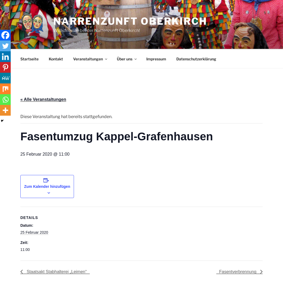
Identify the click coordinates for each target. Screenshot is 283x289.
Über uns (127, 59)
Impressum (156, 59)
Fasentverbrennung (238, 271)
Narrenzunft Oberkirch (130, 21)
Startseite (29, 59)
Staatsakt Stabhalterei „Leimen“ (56, 271)
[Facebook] (5, 35)
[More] (5, 110)
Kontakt (56, 59)
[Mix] (5, 88)
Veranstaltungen (90, 59)
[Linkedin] (5, 56)
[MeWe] (5, 78)
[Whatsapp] (5, 99)
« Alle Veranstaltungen (43, 99)
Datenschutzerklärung (196, 59)
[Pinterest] (5, 67)
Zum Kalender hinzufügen (47, 186)
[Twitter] (5, 46)
